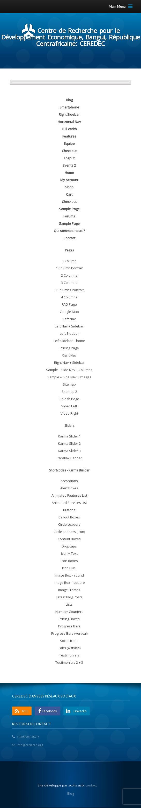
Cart (69, 194)
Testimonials (69, 655)
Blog (69, 100)
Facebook (49, 711)
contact (91, 785)
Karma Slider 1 (69, 436)
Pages (69, 250)
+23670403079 (28, 737)
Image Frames (69, 589)
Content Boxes (69, 539)
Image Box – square (69, 582)
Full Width (69, 129)
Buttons (69, 510)
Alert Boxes (69, 488)
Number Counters (69, 611)
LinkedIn (80, 711)
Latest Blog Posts (69, 597)
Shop (69, 187)
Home (69, 172)
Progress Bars (69, 626)
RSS (25, 711)
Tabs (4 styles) (69, 648)
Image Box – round (69, 575)
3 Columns (69, 282)
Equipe (69, 143)
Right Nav (69, 355)
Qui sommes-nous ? (69, 230)
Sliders (69, 425)
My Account (69, 179)
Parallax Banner (69, 458)
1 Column (69, 260)
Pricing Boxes (69, 619)
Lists (69, 604)
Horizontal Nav (69, 121)
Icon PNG (69, 568)
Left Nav (69, 319)
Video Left (69, 406)
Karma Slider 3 (69, 450)
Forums (69, 216)
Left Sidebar (69, 333)
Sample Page (69, 209)
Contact (69, 238)
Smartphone (69, 107)
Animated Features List (69, 495)
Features (69, 136)
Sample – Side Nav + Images (69, 377)
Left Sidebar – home (69, 340)
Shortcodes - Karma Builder (69, 470)
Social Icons (69, 640)
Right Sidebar (69, 114)
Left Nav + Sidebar (69, 326)
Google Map (69, 311)
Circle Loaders (69, 524)
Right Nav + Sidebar (69, 362)
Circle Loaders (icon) (69, 531)
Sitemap (69, 384)
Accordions (69, 480)
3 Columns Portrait (69, 289)
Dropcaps (69, 546)
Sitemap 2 (69, 391)
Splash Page (69, 398)
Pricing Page (69, 348)
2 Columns (69, 275)
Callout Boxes (69, 517)
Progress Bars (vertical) (69, 633)
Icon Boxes (69, 560)
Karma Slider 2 (69, 443)
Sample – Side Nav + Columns (69, 369)
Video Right (69, 413)
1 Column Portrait (69, 268)
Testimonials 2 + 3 (69, 662)
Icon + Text (69, 553)
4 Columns (69, 297)
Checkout (69, 150)
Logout (69, 158)
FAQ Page (69, 304)
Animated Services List (69, 502)
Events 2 (69, 165)
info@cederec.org (30, 745)
